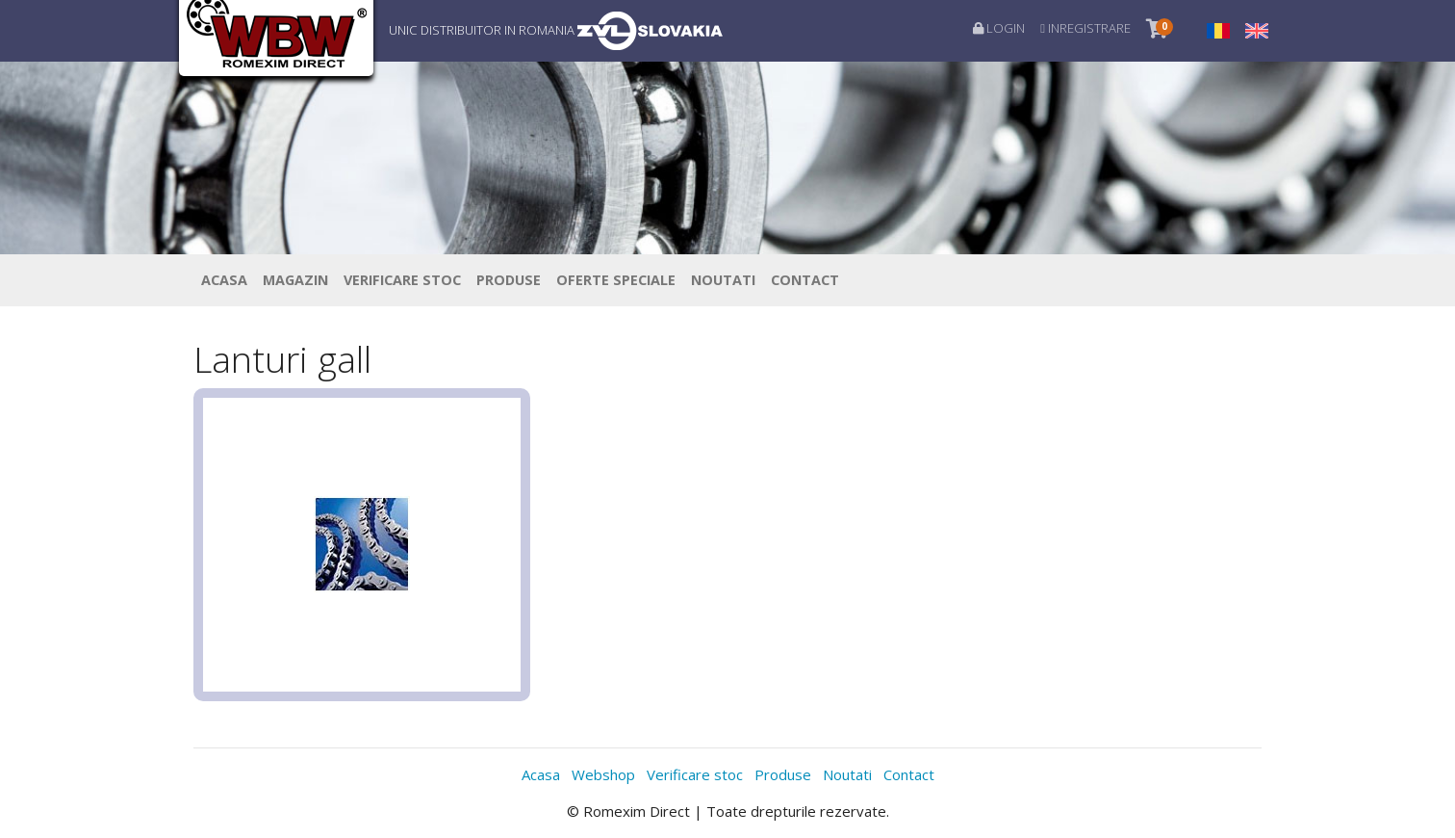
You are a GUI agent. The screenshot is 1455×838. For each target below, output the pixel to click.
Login (999, 28)
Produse (508, 280)
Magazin (295, 280)
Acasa (224, 280)
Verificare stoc (402, 280)
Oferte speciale (616, 280)
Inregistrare (1085, 28)
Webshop (603, 774)
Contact (805, 280)
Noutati (723, 280)
